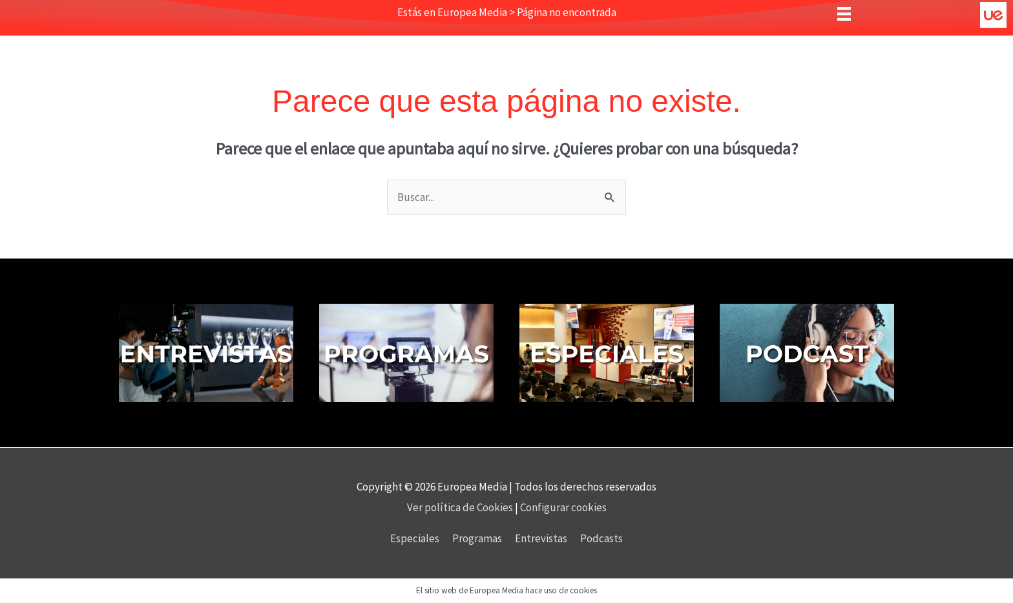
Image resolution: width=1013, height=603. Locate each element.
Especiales (414, 538)
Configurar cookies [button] (563, 507)
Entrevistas (541, 538)
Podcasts (601, 538)
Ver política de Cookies (461, 507)
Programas (477, 538)
